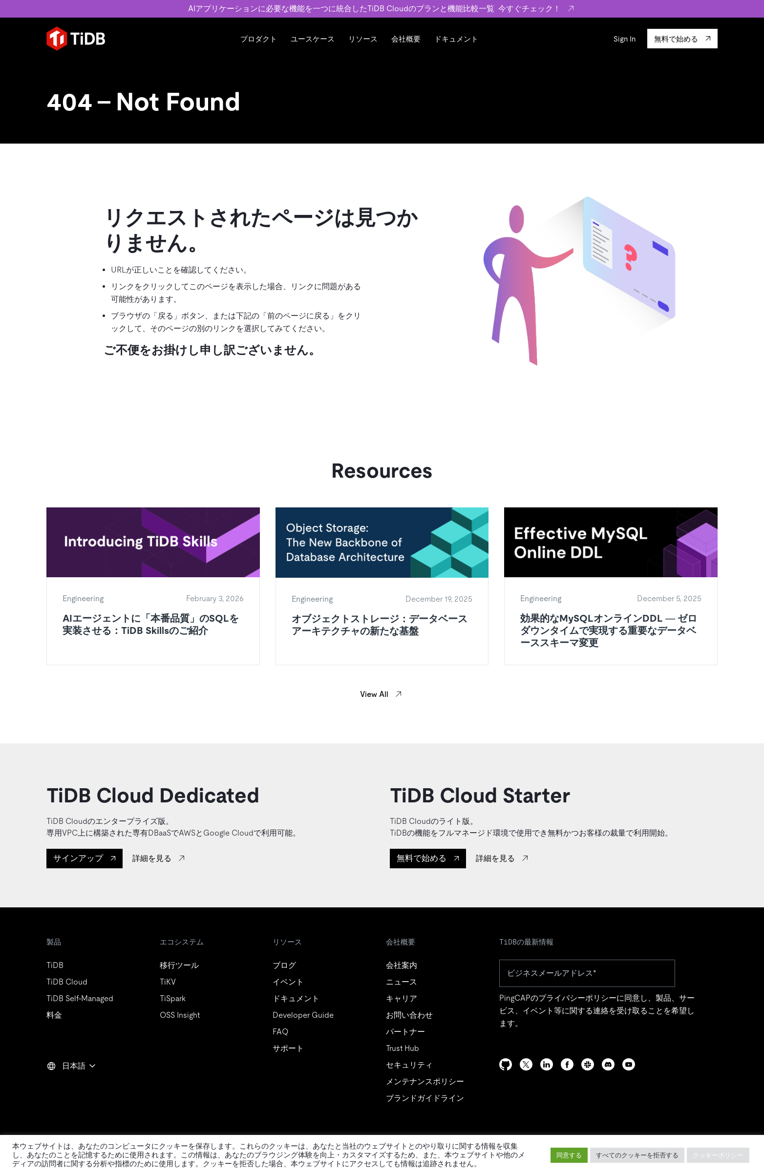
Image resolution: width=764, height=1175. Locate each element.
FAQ (280, 1031)
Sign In (625, 39)
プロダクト (258, 39)
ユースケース (313, 39)
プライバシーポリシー (577, 998)
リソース (363, 39)
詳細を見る (151, 858)
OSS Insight (180, 1015)
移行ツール (179, 965)
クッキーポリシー (718, 1155)
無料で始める (421, 858)
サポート (288, 1048)
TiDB (55, 965)
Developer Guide (303, 1015)
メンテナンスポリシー (425, 1081)
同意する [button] (569, 1155)
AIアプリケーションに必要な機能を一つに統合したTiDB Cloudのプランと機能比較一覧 (382, 8)
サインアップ (78, 858)
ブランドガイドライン (425, 1098)
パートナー (405, 1031)
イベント (288, 981)
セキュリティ (409, 1065)
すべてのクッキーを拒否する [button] (637, 1155)
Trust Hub (402, 1048)
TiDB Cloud (66, 981)
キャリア (401, 998)
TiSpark (173, 998)
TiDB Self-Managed (79, 998)
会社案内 (401, 965)
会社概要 (406, 39)
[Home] (75, 38)
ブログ (284, 965)
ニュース (401, 981)
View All (374, 694)
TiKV (168, 981)
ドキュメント (456, 39)
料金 (54, 1015)
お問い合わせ (409, 1015)
